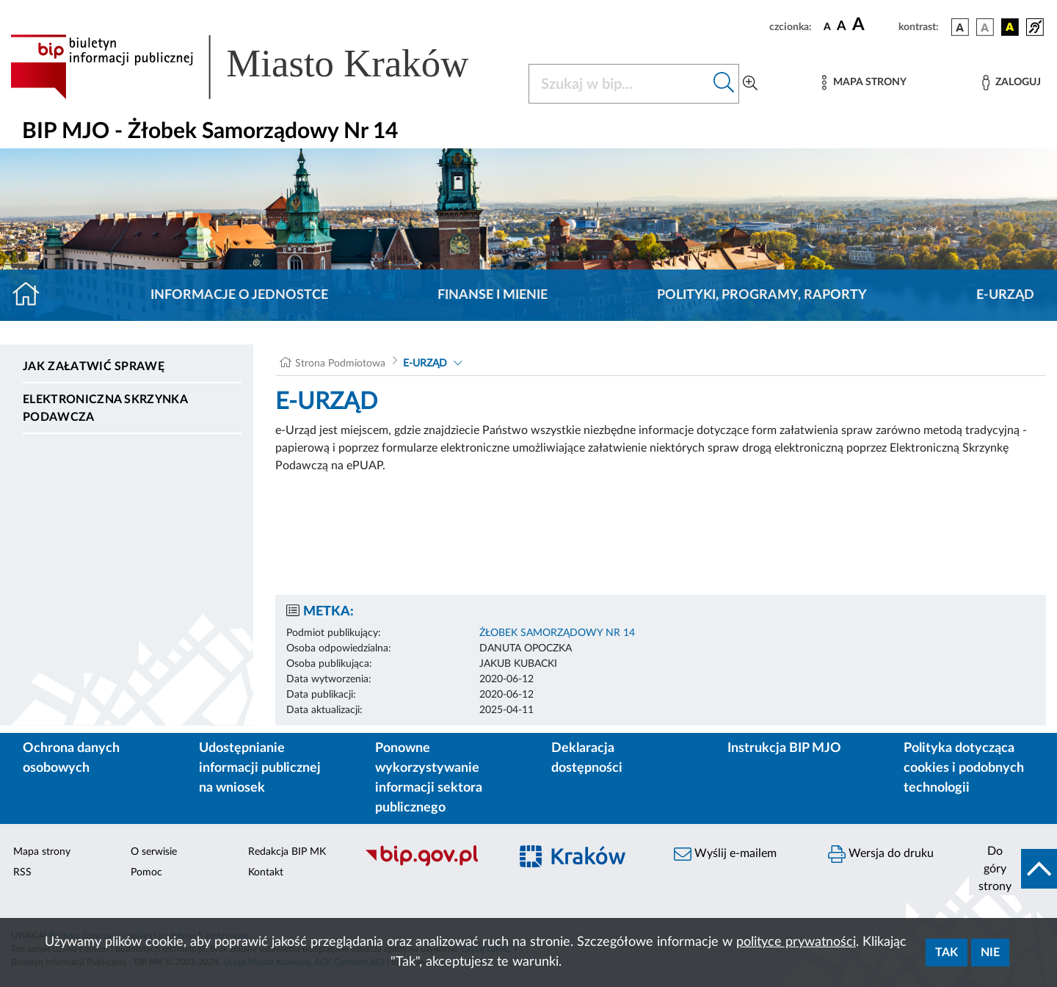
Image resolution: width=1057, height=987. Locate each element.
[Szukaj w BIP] (619, 84)
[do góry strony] (1013, 868)
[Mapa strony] (864, 82)
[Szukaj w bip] (724, 84)
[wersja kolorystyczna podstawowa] (960, 27)
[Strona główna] (32, 295)
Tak (946, 952)
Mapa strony (41, 852)
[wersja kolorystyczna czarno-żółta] (1010, 27)
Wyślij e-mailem (725, 854)
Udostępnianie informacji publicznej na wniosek (260, 768)
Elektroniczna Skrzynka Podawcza (105, 408)
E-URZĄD (1005, 295)
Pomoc (146, 872)
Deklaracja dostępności (586, 758)
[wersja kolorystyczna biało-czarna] (985, 27)
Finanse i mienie (492, 295)
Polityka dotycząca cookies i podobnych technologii (964, 768)
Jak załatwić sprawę (93, 366)
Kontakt (265, 872)
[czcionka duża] (873, 25)
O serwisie (154, 852)
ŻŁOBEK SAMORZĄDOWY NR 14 (557, 633)
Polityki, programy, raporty (762, 295)
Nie (990, 952)
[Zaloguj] (1011, 82)
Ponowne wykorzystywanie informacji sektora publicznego (428, 778)
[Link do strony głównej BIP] (260, 67)
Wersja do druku (881, 854)
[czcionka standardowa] (827, 26)
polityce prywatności (796, 942)
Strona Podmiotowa (340, 363)
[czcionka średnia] (841, 27)
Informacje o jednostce (239, 295)
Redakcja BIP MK (287, 852)
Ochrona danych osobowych (71, 758)
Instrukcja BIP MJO (784, 748)
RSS (22, 872)
